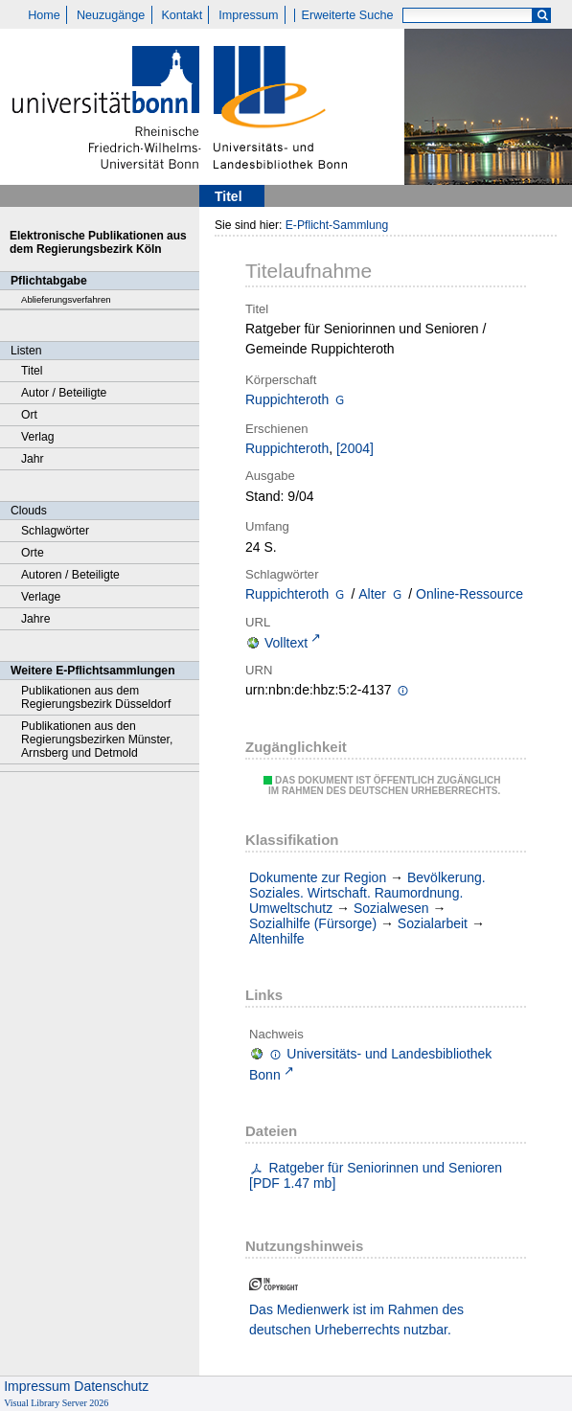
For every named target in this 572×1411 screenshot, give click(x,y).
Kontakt (181, 15)
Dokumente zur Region (317, 877)
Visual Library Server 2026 (56, 1403)
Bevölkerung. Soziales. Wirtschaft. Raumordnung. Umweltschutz (367, 893)
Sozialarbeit (433, 923)
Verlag (38, 437)
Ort (29, 414)
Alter (372, 594)
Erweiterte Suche (348, 15)
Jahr (32, 459)
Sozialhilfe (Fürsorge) (313, 923)
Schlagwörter (55, 530)
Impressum (248, 15)
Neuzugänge (111, 15)
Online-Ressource (469, 594)
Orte (32, 552)
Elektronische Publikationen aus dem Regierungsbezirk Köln (98, 242)
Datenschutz (111, 1386)
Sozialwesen (391, 908)
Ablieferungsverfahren (66, 299)
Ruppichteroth (287, 399)
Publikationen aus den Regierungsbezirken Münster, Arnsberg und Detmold (96, 739)
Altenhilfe (277, 938)
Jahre (35, 619)
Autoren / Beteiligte (70, 574)
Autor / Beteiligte (63, 392)
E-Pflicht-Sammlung (337, 225)
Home (44, 15)
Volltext (286, 642)
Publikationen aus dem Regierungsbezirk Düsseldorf (96, 697)
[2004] (355, 448)
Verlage (40, 596)
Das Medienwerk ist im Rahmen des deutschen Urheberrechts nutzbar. (356, 1319)
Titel (32, 370)
